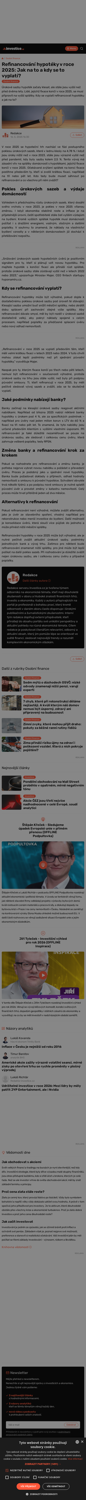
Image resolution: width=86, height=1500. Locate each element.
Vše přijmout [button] (28, 1486)
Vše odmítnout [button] (56, 1486)
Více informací (75, 1458)
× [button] (82, 1442)
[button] (43, 1464)
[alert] (43, 750)
